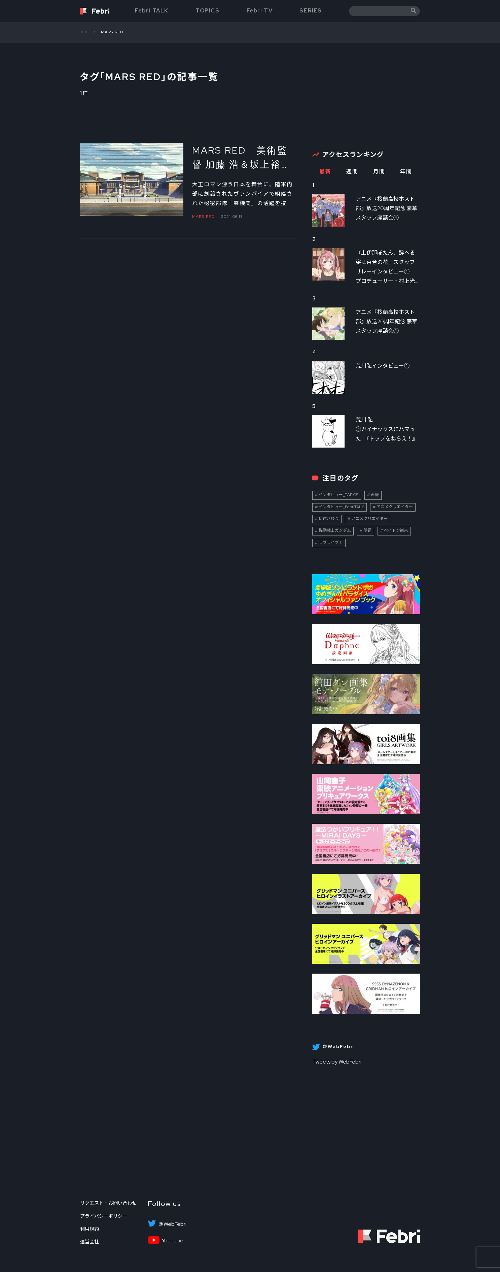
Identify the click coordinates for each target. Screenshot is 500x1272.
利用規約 (89, 1229)
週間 (352, 171)
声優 (375, 494)
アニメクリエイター (395, 507)
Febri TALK (152, 10)
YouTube (172, 1241)
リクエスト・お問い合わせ (108, 1203)
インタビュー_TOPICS (338, 494)
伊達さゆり (329, 518)
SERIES (310, 10)
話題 (367, 530)
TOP (84, 32)
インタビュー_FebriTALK (341, 507)
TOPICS (207, 10)
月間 (379, 171)
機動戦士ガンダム (335, 530)
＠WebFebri (172, 1224)
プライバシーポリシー (103, 1216)
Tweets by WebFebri (336, 1061)
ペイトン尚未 (396, 530)
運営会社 (89, 1242)
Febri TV (260, 10)
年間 (406, 171)
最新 (325, 171)
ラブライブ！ (331, 542)
